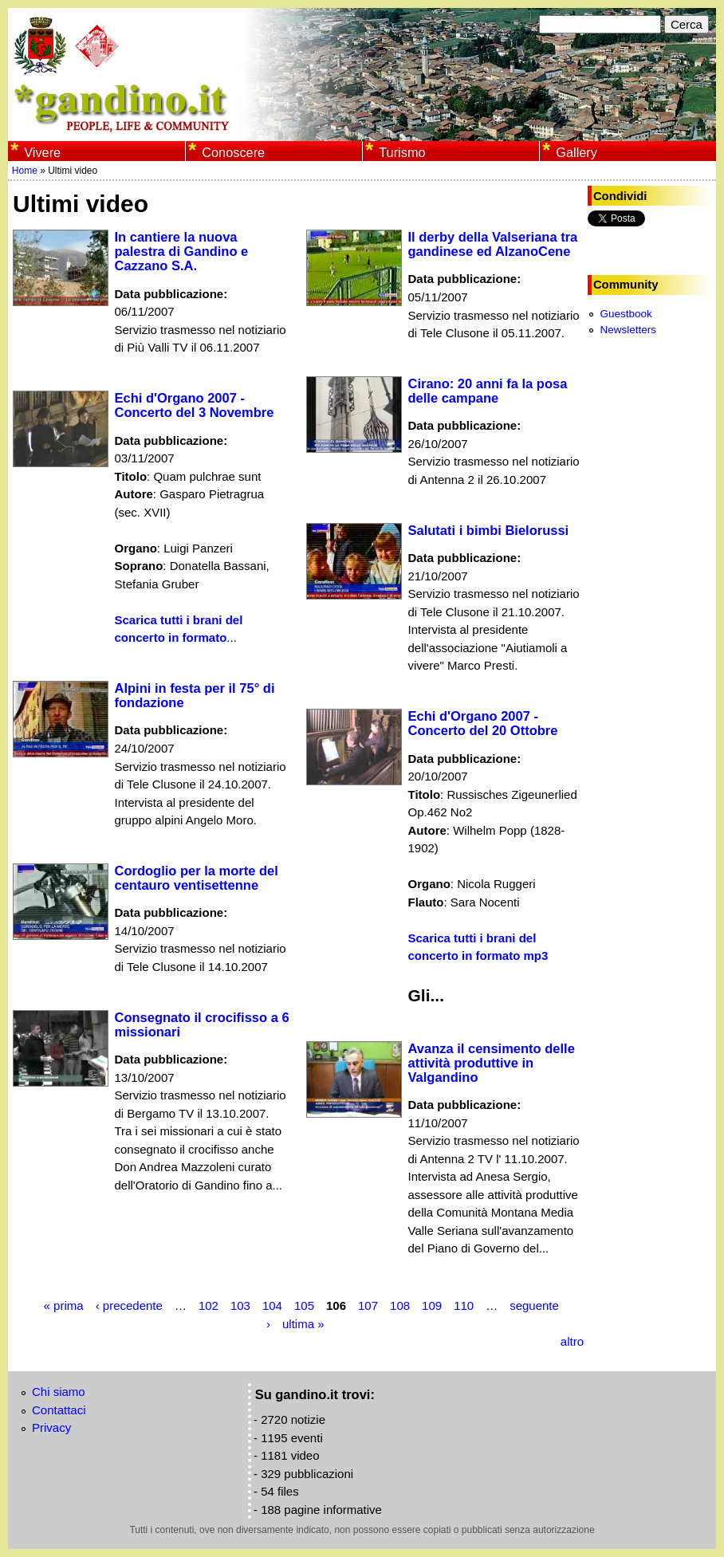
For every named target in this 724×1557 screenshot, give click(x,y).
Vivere (42, 152)
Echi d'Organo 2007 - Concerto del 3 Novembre (194, 405)
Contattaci (59, 1410)
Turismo (402, 152)
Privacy (51, 1427)
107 (368, 1305)
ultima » (303, 1323)
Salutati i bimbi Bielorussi (488, 530)
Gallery (576, 152)
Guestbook (625, 314)
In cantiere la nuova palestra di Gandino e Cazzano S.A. (182, 251)
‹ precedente (129, 1305)
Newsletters (628, 330)
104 (272, 1305)
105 (304, 1305)
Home (24, 170)
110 (464, 1305)
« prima (64, 1305)
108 (400, 1305)
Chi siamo (58, 1391)
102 (208, 1305)
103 (240, 1305)
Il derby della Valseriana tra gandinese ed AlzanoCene (493, 244)
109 (432, 1305)
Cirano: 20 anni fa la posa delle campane (488, 390)
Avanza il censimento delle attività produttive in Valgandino (491, 1062)
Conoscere (233, 152)
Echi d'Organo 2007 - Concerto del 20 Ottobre (483, 723)
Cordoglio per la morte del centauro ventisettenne (196, 877)
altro (572, 1341)
